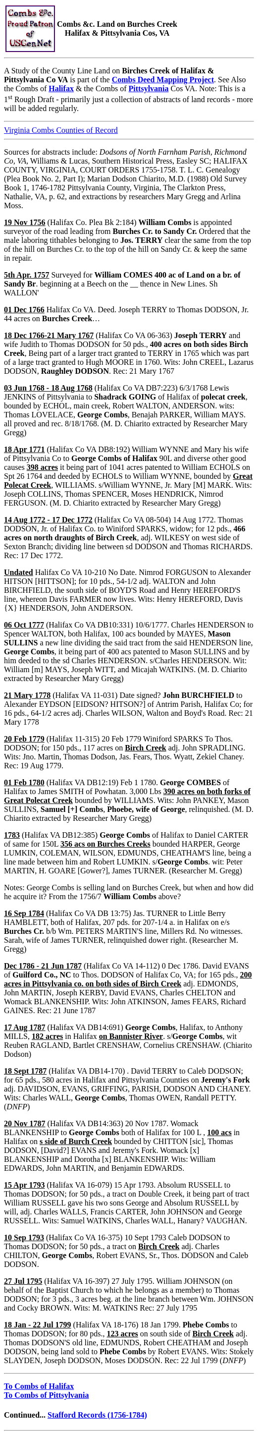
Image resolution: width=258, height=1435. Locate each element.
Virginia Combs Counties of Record (61, 130)
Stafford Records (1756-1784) (97, 1415)
